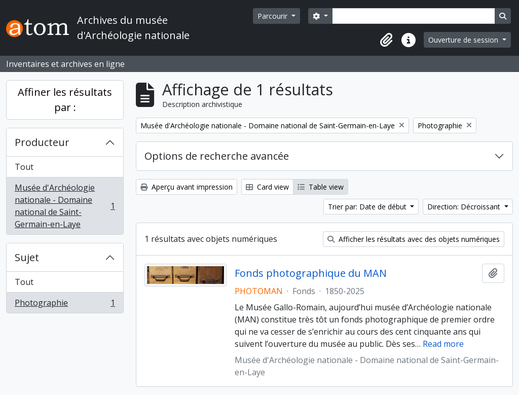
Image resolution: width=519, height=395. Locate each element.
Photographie (64, 305)
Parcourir (273, 16)
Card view (267, 187)
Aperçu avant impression (186, 187)
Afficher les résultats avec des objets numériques (413, 239)
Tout (24, 166)
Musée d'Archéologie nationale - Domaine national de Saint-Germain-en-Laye (64, 206)
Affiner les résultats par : (65, 99)
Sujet (27, 257)
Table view (321, 187)
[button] (386, 40)
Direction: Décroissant (464, 206)
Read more (443, 343)
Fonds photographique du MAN (311, 273)
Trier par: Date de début (368, 206)
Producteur (42, 142)
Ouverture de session (464, 40)
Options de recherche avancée (216, 156)
